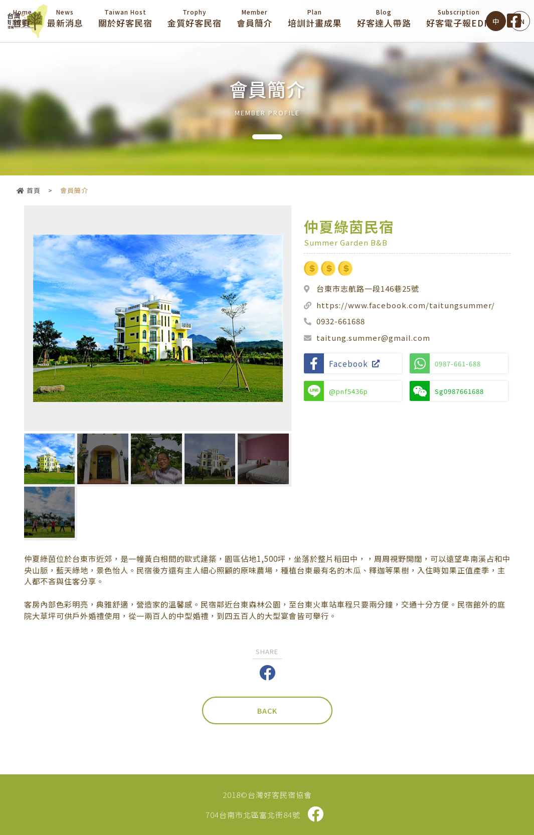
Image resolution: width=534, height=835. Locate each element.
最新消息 (65, 18)
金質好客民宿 (194, 18)
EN (520, 21)
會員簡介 (255, 18)
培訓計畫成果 (315, 18)
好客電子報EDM (459, 18)
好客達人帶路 (384, 18)
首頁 (22, 18)
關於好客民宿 (125, 18)
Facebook (342, 363)
